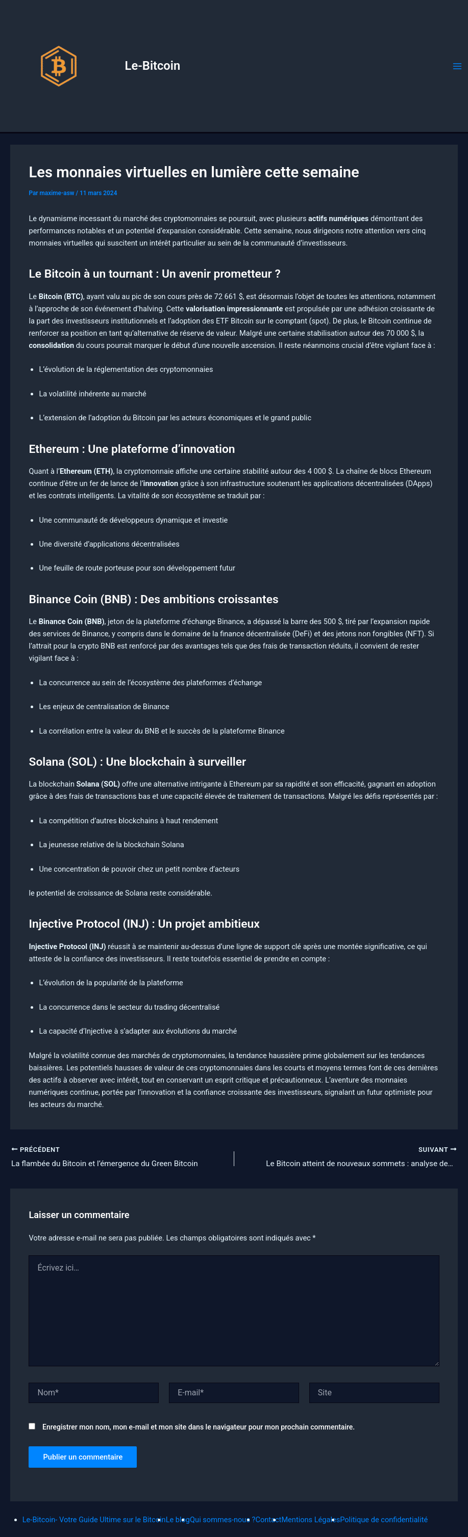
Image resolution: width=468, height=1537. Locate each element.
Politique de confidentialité (384, 1519)
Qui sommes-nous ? (222, 1519)
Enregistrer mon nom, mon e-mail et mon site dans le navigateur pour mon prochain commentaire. (198, 1428)
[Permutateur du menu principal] (457, 66)
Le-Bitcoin (153, 66)
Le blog (178, 1519)
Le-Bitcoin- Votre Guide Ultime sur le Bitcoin (94, 1519)
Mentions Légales (310, 1519)
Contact (268, 1519)
